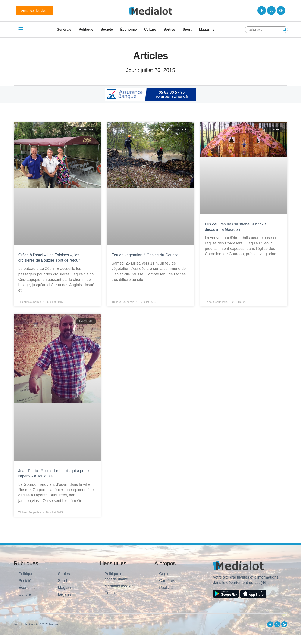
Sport (187, 29)
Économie (128, 29)
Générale (64, 29)
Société (107, 29)
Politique (86, 29)
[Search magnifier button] (285, 30)
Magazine (206, 29)
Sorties (169, 29)
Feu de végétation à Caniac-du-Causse (145, 255)
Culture (150, 29)
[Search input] (264, 30)
